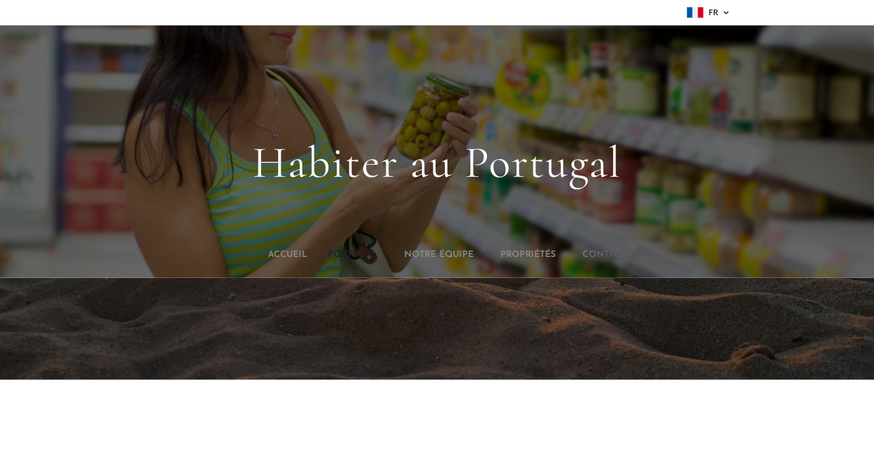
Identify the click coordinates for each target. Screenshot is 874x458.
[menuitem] (402, 255)
